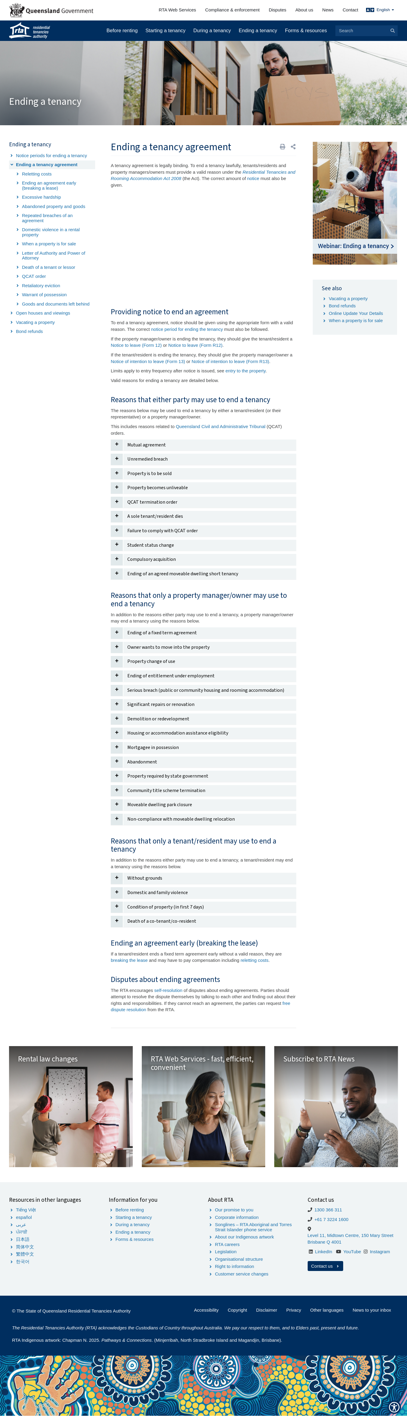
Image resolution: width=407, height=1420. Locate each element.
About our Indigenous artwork (244, 1241)
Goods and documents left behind (55, 303)
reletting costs (255, 960)
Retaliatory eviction (41, 285)
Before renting (122, 30)
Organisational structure (239, 1263)
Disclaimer (266, 1313)
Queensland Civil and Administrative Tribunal (221, 426)
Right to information (234, 1270)
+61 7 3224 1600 (331, 1223)
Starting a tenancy (165, 30)
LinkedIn (323, 1255)
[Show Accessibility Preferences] (394, 1407)
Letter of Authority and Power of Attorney (53, 255)
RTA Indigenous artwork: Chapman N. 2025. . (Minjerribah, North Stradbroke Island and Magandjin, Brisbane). (147, 1344)
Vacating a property (35, 322)
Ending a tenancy (258, 30)
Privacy (293, 1313)
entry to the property (245, 370)
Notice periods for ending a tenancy (51, 155)
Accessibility (206, 1313)
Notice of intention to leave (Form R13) (230, 361)
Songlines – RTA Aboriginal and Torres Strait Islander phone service (253, 1231)
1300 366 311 (328, 1213)
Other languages (326, 1313)
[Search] (366, 30)
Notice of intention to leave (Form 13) (148, 361)
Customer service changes (242, 1277)
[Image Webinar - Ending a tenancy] (355, 203)
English (385, 10)
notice (253, 178)
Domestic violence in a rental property (51, 232)
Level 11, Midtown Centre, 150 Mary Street (350, 1239)
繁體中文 (25, 1258)
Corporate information (237, 1221)
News (328, 9)
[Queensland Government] (51, 10)
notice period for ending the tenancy (187, 329)
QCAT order (34, 276)
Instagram (380, 1255)
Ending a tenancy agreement (46, 164)
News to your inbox (372, 1313)
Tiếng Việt (26, 1213)
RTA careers (227, 1248)
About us (304, 9)
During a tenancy (212, 30)
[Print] (282, 146)
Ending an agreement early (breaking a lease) (49, 185)
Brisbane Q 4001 (325, 1245)
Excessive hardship (41, 197)
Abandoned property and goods (53, 206)
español (24, 1221)
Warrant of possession (44, 294)
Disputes (277, 9)
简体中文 (25, 1250)
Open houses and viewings (43, 312)
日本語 (23, 1243)
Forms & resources (306, 30)
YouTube (352, 1255)
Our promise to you (234, 1213)
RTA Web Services (177, 9)
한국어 (23, 1265)
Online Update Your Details (356, 313)
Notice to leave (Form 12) (136, 345)
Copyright (237, 1313)
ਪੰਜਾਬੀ (21, 1235)
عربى (21, 1228)
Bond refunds (29, 331)
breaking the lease (129, 960)
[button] (293, 146)
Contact (350, 9)
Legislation (226, 1255)
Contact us (325, 1269)
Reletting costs (36, 173)
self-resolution (168, 990)
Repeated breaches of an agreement (47, 218)
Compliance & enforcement (232, 9)
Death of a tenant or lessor (48, 267)
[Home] (29, 30)
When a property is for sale (49, 243)
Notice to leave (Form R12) (195, 345)
